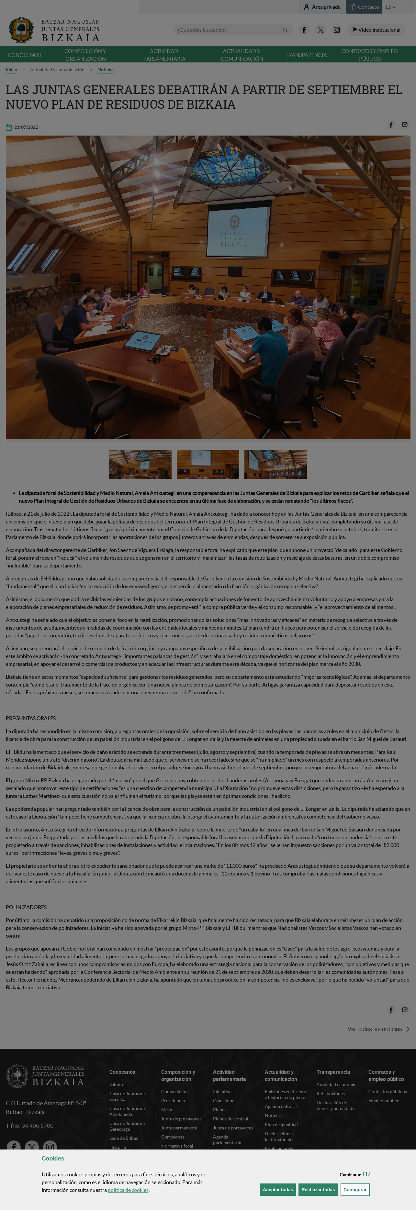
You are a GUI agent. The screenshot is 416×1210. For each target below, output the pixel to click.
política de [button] (128, 1190)
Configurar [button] (356, 1189)
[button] (366, 1174)
